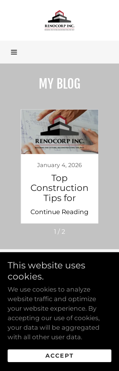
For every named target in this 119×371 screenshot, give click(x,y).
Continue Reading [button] (59, 212)
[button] (14, 52)
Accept (59, 355)
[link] (59, 20)
